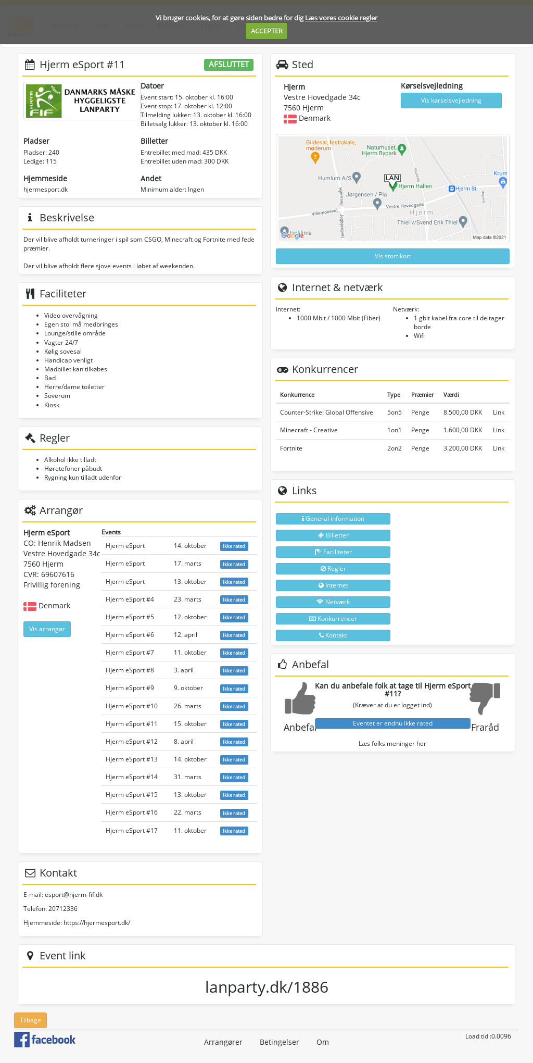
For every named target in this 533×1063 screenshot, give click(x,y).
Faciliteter (333, 551)
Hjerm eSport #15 (132, 794)
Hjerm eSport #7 (130, 652)
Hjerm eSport (125, 545)
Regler (333, 568)
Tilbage (30, 1020)
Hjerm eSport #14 (132, 776)
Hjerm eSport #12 (132, 741)
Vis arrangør (47, 628)
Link (498, 412)
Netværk (333, 601)
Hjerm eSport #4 (130, 599)
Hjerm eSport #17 (132, 830)
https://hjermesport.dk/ (97, 922)
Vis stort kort (393, 256)
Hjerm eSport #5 (130, 616)
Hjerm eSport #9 (130, 687)
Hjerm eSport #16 (132, 812)
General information (333, 518)
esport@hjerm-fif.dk (74, 894)
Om (322, 1042)
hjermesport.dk (45, 189)
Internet (333, 585)
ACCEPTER (267, 30)
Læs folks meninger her (392, 743)
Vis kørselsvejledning (451, 100)
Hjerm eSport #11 (132, 723)
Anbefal (300, 727)
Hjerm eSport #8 (130, 670)
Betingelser (279, 1042)
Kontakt (333, 635)
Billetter (333, 535)
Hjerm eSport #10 (132, 706)
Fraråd (485, 727)
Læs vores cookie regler (341, 17)
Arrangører (223, 1042)
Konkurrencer (333, 618)
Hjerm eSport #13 (132, 759)
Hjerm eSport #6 (130, 634)
